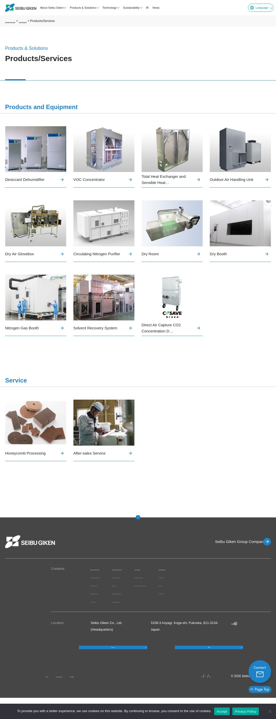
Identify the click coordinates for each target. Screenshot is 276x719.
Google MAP (240, 634)
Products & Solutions (80, 7)
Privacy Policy (74, 697)
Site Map (100, 697)
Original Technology (197, 577)
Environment (245, 577)
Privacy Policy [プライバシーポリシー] (245, 711)
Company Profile (103, 605)
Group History (101, 613)
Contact (113, 664)
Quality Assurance (148, 607)
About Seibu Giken (49, 7)
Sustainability (128, 7)
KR (213, 697)
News (153, 7)
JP (198, 697)
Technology (106, 7)
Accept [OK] (222, 711)
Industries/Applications (151, 599)
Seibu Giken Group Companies (234, 541)
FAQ (209, 664)
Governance (245, 593)
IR (144, 7)
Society (241, 585)
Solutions (141, 591)
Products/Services (148, 583)
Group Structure (102, 597)
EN (205, 697)
